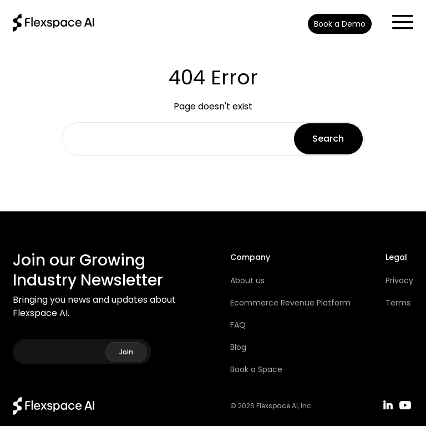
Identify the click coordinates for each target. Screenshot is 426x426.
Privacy (399, 280)
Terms (398, 302)
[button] (397, 19)
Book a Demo (340, 23)
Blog (238, 347)
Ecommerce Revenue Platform (290, 302)
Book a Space (256, 369)
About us (247, 280)
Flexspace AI (277, 406)
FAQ (238, 324)
